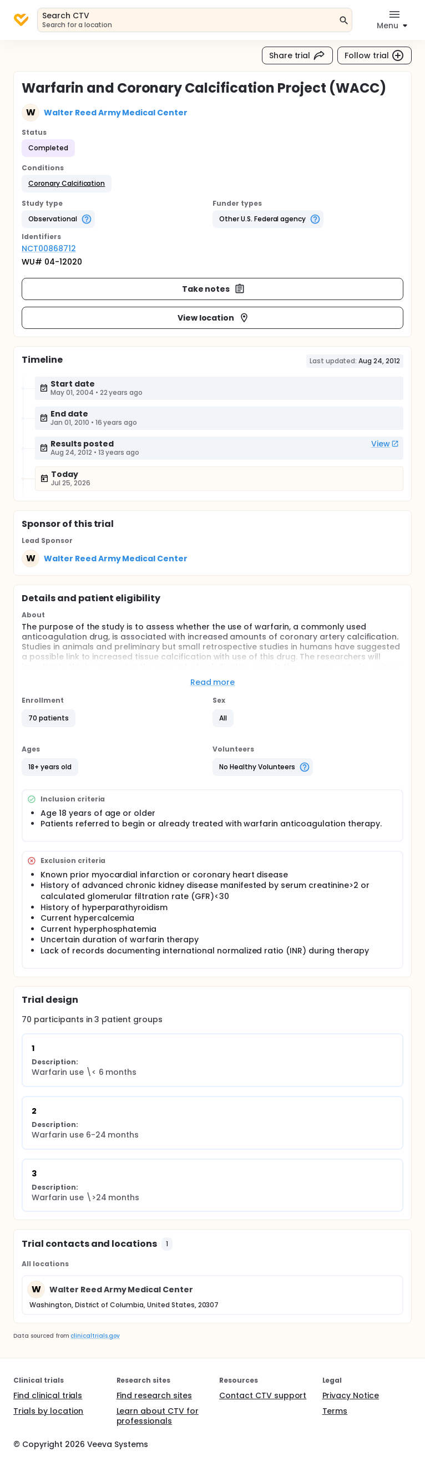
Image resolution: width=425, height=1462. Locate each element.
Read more (212, 682)
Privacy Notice (351, 1395)
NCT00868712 (49, 248)
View (385, 444)
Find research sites (154, 1395)
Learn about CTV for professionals (158, 1416)
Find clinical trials (47, 1395)
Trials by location (48, 1411)
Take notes (214, 289)
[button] (67, 183)
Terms (335, 1411)
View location (214, 317)
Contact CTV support (262, 1395)
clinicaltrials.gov (94, 1336)
